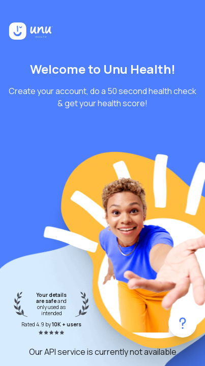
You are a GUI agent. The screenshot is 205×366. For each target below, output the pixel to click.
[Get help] (182, 323)
